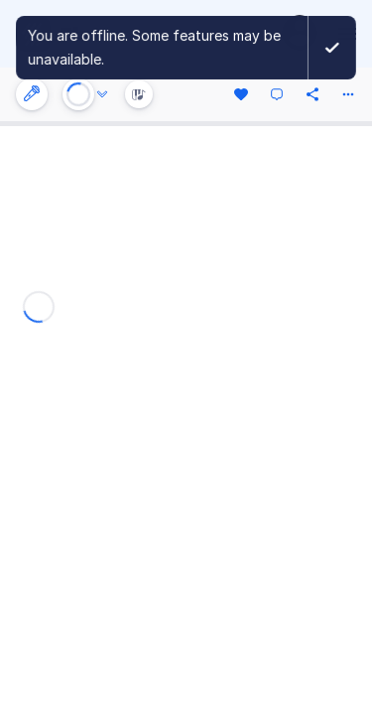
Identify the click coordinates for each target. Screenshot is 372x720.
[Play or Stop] (78, 94)
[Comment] (277, 94)
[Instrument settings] (32, 94)
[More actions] (348, 94)
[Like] (241, 94)
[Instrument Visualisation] (139, 94)
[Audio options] (102, 94)
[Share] (312, 94)
